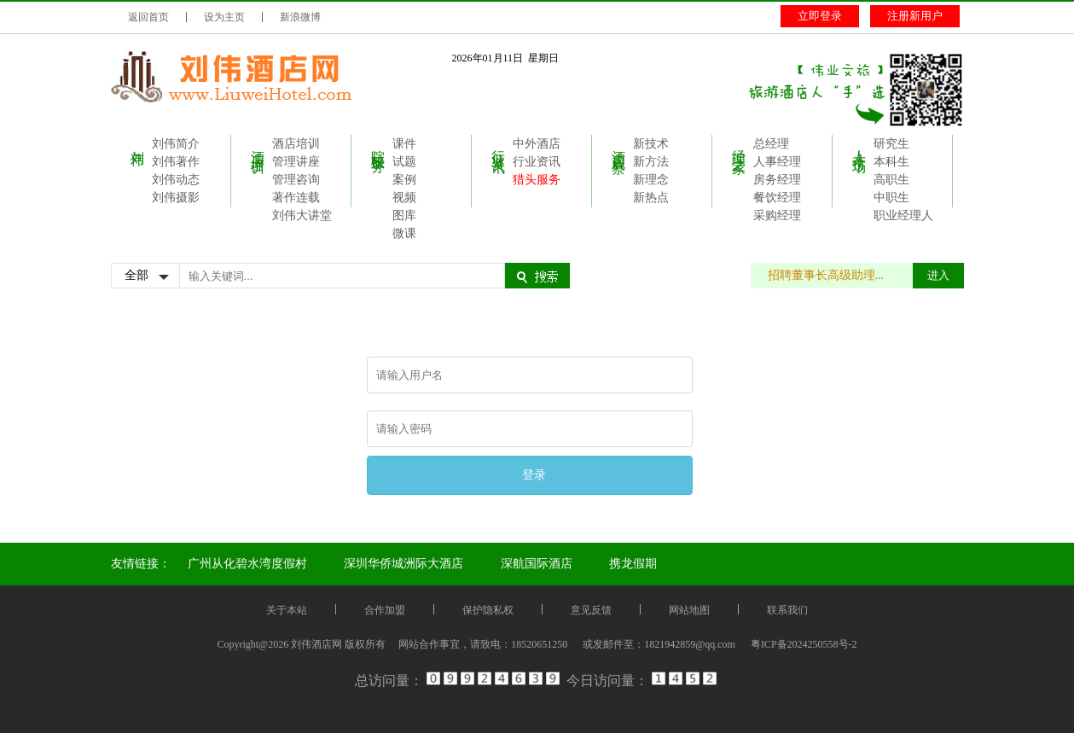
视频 (404, 197)
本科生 (891, 161)
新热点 (651, 197)
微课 (404, 233)
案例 (404, 179)
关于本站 (286, 610)
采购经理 (777, 215)
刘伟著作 (176, 161)
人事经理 (777, 161)
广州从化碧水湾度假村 (247, 563)
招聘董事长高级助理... (835, 275)
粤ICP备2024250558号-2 (804, 644)
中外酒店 (536, 143)
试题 (404, 161)
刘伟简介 (176, 143)
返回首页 (148, 17)
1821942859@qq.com (689, 644)
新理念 (651, 179)
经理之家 (739, 146)
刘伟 (138, 142)
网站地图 (689, 610)
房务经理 (777, 179)
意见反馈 (591, 610)
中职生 (891, 197)
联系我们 (787, 610)
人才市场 (859, 146)
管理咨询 (296, 179)
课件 (404, 143)
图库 (404, 215)
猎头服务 (536, 179)
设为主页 (224, 17)
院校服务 (378, 146)
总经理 (771, 143)
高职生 (891, 179)
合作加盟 (384, 610)
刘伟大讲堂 (302, 215)
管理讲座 (296, 161)
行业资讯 (498, 146)
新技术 (651, 143)
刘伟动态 (176, 179)
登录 (534, 474)
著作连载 (296, 197)
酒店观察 (619, 146)
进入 (938, 275)
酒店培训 (258, 146)
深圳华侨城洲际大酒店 (403, 563)
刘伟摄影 (176, 197)
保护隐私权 (488, 610)
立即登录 (820, 15)
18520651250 (539, 644)
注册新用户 (915, 15)
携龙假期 (633, 563)
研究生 (891, 143)
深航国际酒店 (536, 563)
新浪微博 (300, 17)
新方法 (651, 161)
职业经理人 (903, 215)
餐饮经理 (777, 197)
